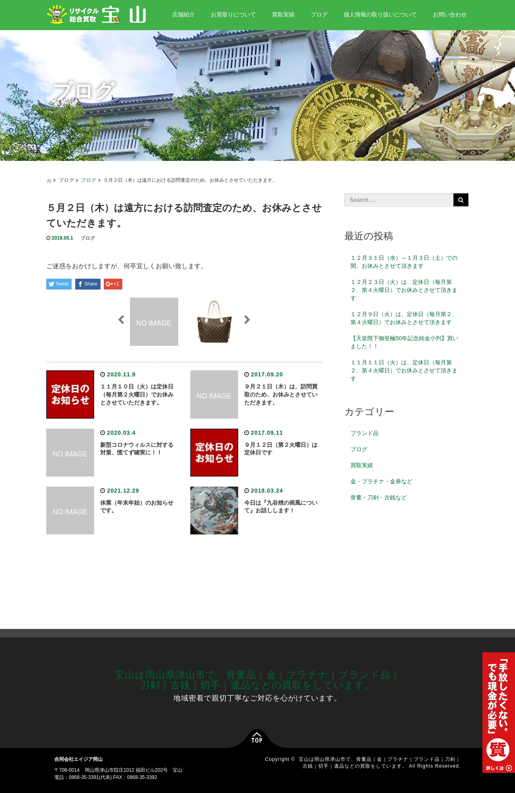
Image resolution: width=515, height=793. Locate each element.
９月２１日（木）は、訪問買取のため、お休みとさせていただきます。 (280, 394)
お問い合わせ (450, 14)
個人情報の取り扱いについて (380, 14)
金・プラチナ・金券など (381, 481)
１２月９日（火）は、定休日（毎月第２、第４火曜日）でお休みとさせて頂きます (403, 318)
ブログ (319, 14)
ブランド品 (364, 433)
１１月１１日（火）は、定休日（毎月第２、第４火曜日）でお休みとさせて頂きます (403, 370)
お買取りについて (233, 14)
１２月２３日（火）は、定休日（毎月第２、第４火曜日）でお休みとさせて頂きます (403, 290)
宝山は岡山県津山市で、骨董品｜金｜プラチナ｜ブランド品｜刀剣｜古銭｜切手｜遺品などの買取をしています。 (257, 679)
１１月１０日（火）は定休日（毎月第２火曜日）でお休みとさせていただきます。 (136, 394)
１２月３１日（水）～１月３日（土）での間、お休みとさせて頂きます (403, 262)
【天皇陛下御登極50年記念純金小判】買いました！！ (404, 342)
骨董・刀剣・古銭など (378, 497)
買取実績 (283, 14)
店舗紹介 (183, 14)
